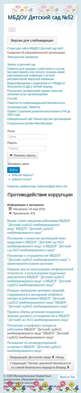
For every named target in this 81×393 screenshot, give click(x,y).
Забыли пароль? (23, 175)
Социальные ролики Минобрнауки (29, 123)
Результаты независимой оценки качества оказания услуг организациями (34, 92)
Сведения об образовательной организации (36, 52)
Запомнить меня (18, 163)
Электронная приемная (22, 57)
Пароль (12, 142)
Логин (11, 131)
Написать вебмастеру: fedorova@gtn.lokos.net (37, 186)
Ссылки (12, 98)
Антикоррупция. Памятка (23, 107)
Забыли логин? (22, 179)
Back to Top (67, 376)
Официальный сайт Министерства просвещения (39, 118)
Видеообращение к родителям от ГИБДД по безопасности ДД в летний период (36, 85)
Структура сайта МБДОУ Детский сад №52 (35, 48)
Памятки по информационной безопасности (36, 102)
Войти (14, 169)
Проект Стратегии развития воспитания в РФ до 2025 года (38, 113)
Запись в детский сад (21, 64)
